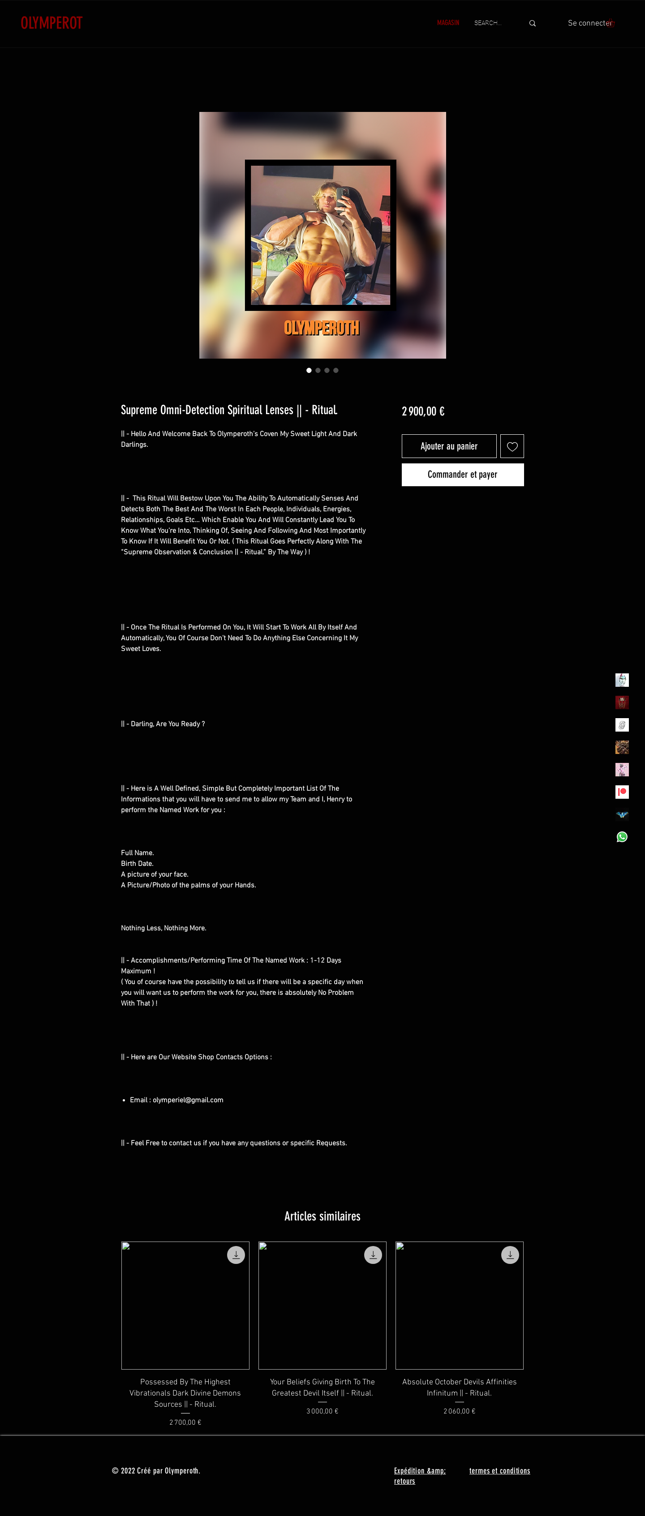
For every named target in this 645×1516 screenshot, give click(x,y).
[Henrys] (622, 725)
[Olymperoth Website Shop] (622, 702)
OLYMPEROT (52, 23)
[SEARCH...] (492, 23)
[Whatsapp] (622, 837)
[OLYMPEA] (622, 769)
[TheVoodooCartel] (622, 747)
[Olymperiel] (622, 680)
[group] (322, 1335)
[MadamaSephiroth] (622, 814)
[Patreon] (622, 792)
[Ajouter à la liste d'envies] (512, 446)
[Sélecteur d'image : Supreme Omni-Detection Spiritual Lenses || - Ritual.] (309, 370)
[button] (615, 22)
